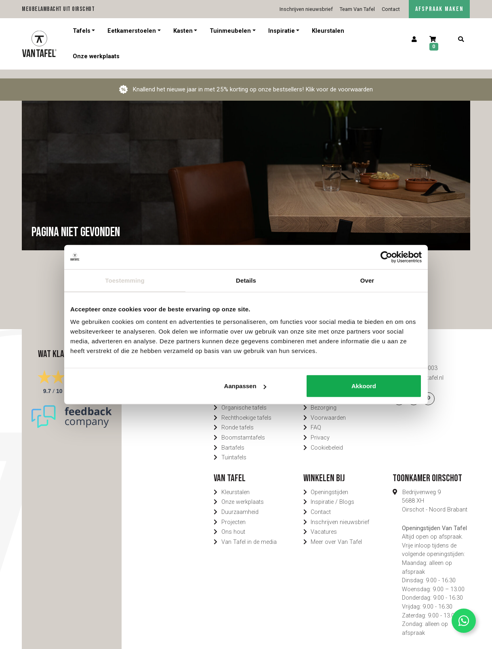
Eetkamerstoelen (131, 30)
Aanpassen (245, 386)
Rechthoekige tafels (246, 409)
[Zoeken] (461, 39)
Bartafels (232, 438)
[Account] (414, 39)
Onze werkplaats (96, 56)
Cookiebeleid (327, 438)
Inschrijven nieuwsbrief (306, 9)
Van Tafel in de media (249, 533)
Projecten (233, 513)
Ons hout (233, 523)
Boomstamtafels (243, 428)
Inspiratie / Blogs (332, 493)
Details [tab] (246, 280)
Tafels (81, 30)
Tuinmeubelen (230, 30)
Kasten (183, 30)
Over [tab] (367, 280)
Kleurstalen (328, 30)
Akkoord (363, 386)
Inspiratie (281, 30)
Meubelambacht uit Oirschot (58, 9)
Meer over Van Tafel (336, 533)
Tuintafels (233, 448)
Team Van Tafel (357, 9)
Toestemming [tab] (125, 280)
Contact (391, 9)
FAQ (316, 418)
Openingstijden (329, 483)
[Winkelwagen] (437, 43)
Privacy (320, 428)
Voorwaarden (328, 409)
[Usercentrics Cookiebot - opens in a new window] (386, 257)
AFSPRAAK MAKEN (439, 9)
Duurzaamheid (240, 503)
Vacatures (324, 523)
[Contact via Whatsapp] (464, 621)
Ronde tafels (237, 418)
